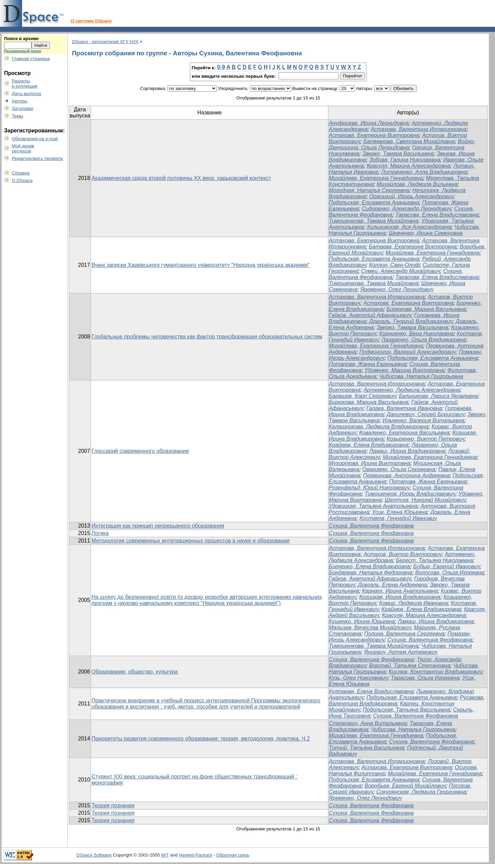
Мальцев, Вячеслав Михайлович (370, 627)
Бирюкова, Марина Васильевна (426, 309)
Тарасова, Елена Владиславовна (437, 215)
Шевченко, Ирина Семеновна (426, 233)
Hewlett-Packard (195, 855)
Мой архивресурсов (23, 148)
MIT (165, 855)
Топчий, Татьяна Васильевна (366, 748)
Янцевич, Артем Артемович (400, 652)
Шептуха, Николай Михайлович (425, 500)
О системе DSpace (91, 20)
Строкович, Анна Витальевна (368, 723)
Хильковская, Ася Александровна (409, 227)
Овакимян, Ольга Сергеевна (398, 469)
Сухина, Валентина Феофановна (371, 526)
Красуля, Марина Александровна (408, 166)
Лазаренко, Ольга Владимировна (424, 340)
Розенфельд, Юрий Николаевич (369, 488)
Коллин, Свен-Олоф (394, 265)
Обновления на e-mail (35, 138)
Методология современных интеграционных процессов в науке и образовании (190, 541)
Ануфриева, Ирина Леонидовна (369, 123)
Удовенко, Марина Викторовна (404, 370)
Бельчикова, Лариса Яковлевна (438, 396)
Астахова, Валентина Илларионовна (418, 129)
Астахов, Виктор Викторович (403, 554)
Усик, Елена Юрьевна (399, 512)
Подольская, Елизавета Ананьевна (374, 202)
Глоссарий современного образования (140, 451)
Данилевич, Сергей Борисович (425, 414)
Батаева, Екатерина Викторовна (413, 247)
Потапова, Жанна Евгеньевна (367, 364)
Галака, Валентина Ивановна (404, 408)
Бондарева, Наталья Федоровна (370, 572)
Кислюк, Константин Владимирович (435, 672)
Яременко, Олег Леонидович (397, 289)
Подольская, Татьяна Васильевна (406, 710)
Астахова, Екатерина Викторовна (374, 135)
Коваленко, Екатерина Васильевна (404, 433)
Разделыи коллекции (25, 83)
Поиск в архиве (21, 38)
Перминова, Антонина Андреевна (406, 475)
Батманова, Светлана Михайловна (409, 141)
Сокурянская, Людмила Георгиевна (421, 792)
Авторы (20, 101)
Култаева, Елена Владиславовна (371, 691)
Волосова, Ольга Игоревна (449, 572)
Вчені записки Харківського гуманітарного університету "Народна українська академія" (200, 265)
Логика (99, 533)
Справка (21, 173)
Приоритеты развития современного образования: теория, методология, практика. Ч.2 (200, 738)
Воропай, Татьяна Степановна (409, 665)
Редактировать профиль (37, 158)
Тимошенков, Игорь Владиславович (410, 494)
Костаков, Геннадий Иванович (398, 518)
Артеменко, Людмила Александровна (412, 390)
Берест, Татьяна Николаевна (434, 560)
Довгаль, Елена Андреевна (392, 585)
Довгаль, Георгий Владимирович (411, 321)
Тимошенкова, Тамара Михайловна (373, 221)
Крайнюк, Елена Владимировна (368, 445)
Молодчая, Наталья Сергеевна (369, 190)
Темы (17, 115)
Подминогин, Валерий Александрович (407, 352)
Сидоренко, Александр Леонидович (407, 209)
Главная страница (31, 58)
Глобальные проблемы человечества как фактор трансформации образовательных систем (206, 336)
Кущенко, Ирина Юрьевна (362, 621)
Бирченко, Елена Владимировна (369, 566)
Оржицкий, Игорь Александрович (411, 196)
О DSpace (22, 180)
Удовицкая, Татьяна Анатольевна (373, 506)
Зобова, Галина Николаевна (404, 160)
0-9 (221, 67)
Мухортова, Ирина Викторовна (369, 463)
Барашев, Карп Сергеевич (362, 396)
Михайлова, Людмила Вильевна (417, 184)
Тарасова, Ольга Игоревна (425, 678)
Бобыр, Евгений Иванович (446, 566)
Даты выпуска (26, 93)
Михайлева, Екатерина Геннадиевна (376, 178)
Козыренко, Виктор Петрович (425, 439)
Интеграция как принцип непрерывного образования (157, 526)
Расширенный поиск (22, 51)
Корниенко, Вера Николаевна (416, 333)
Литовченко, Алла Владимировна (424, 172)
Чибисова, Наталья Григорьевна (421, 376)
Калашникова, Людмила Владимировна (378, 426)
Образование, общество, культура (134, 672)
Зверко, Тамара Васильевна (398, 154)
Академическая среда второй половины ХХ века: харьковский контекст (181, 178)
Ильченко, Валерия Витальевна (423, 420)
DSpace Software (94, 855)
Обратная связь (232, 855)
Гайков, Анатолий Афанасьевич (370, 315)
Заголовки (22, 108)
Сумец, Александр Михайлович (400, 271)
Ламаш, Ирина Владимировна (407, 451)
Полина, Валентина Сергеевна (404, 634)
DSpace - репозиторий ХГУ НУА (105, 41)
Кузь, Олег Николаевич (358, 678)
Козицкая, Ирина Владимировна (399, 597)
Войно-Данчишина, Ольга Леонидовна (402, 144)
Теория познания (113, 805)
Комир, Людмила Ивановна (413, 603)
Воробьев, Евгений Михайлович (405, 786)
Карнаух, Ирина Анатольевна (400, 591)
